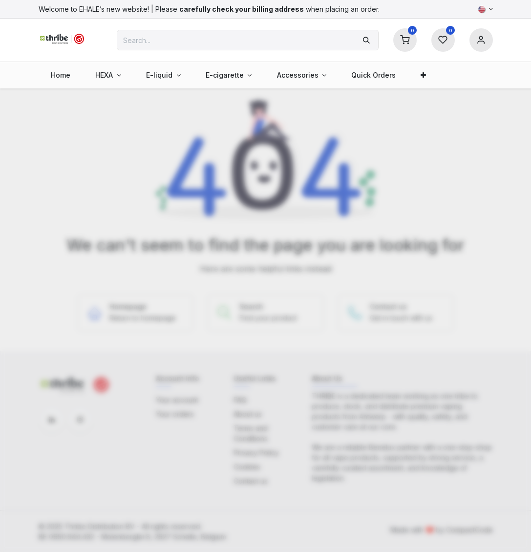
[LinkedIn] (52, 419)
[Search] (366, 40)
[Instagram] (80, 419)
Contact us (251, 481)
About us (248, 414)
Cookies (247, 467)
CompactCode (469, 530)
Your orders (175, 414)
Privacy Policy (256, 452)
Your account (177, 400)
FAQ (240, 400)
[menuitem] (61, 75)
